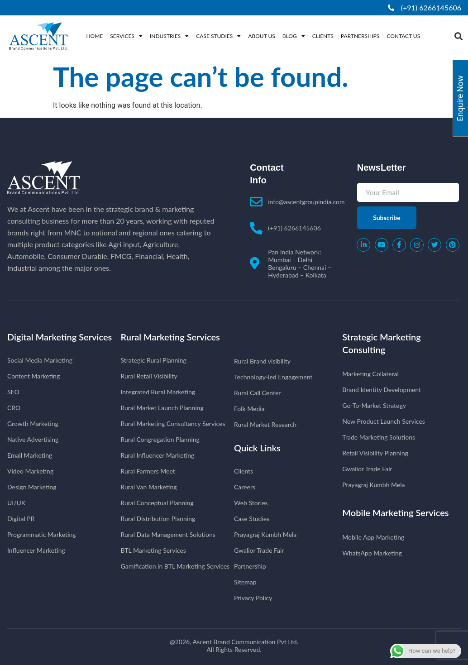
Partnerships (360, 36)
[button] (458, 36)
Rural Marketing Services (170, 336)
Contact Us (403, 36)
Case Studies (218, 36)
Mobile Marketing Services (395, 512)
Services (126, 36)
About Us (261, 36)
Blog (293, 36)
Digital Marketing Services (59, 336)
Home (94, 36)
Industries (169, 36)
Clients (323, 36)
